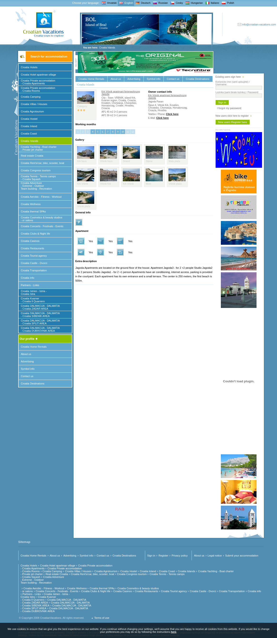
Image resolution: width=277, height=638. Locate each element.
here (173, 631)
